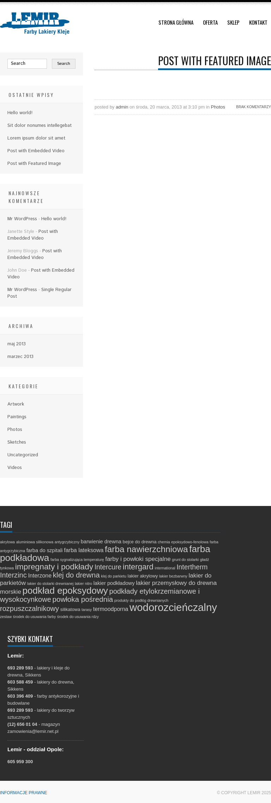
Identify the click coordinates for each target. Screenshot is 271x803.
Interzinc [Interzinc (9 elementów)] (13, 575)
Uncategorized (22, 455)
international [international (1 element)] (165, 568)
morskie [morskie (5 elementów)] (10, 591)
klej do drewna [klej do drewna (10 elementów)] (76, 575)
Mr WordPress (22, 219)
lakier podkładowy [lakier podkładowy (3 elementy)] (114, 583)
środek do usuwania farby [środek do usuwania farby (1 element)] (34, 616)
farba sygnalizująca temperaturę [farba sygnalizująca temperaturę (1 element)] (77, 559)
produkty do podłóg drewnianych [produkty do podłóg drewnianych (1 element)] (141, 600)
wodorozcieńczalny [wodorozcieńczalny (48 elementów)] (173, 607)
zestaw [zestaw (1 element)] (6, 616)
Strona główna (175, 22)
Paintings (16, 417)
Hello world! (19, 113)
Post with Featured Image (34, 163)
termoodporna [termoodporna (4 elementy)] (110, 609)
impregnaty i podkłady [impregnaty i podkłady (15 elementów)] (54, 566)
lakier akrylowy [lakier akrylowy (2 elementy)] (143, 576)
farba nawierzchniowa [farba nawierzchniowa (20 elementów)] (146, 549)
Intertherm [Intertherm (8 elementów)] (191, 567)
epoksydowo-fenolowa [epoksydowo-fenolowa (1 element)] (189, 542)
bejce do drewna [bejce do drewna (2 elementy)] (140, 541)
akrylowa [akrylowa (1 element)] (7, 542)
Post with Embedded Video (36, 151)
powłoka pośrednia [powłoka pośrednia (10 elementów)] (82, 599)
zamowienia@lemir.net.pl (33, 731)
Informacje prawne (23, 792)
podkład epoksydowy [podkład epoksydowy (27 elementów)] (65, 590)
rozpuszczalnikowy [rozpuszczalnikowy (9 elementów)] (29, 608)
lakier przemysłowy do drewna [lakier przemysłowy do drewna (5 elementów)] (176, 583)
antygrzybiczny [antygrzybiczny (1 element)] (67, 542)
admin (122, 107)
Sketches (16, 442)
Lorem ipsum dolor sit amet (36, 138)
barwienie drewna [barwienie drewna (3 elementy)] (101, 541)
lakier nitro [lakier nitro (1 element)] (83, 583)
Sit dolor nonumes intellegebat (39, 125)
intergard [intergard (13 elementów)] (138, 566)
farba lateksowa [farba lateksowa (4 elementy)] (83, 550)
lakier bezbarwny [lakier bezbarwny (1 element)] (173, 576)
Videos (14, 467)
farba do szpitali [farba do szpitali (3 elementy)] (44, 550)
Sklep (233, 22)
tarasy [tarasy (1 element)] (87, 609)
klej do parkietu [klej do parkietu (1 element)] (113, 576)
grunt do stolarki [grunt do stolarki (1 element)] (185, 559)
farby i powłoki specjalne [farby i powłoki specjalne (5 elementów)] (137, 559)
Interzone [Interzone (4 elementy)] (40, 575)
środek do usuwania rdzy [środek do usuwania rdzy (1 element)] (78, 616)
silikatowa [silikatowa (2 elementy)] (70, 609)
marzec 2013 (20, 356)
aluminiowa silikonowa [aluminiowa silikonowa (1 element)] (34, 542)
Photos (218, 107)
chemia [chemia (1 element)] (164, 542)
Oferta (210, 22)
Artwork (15, 404)
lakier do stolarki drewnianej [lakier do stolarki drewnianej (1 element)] (50, 583)
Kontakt (258, 22)
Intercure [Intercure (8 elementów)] (108, 567)
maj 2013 (16, 344)
